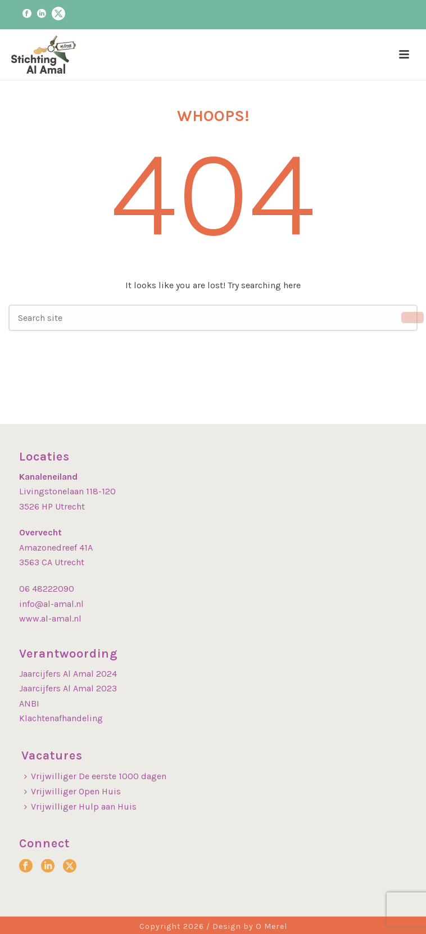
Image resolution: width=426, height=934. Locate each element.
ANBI (29, 703)
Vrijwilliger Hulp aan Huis (80, 806)
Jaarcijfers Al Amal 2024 (68, 673)
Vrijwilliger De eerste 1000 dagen (95, 776)
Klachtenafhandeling (61, 718)
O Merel (271, 926)
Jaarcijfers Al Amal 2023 (68, 688)
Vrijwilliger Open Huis (72, 791)
